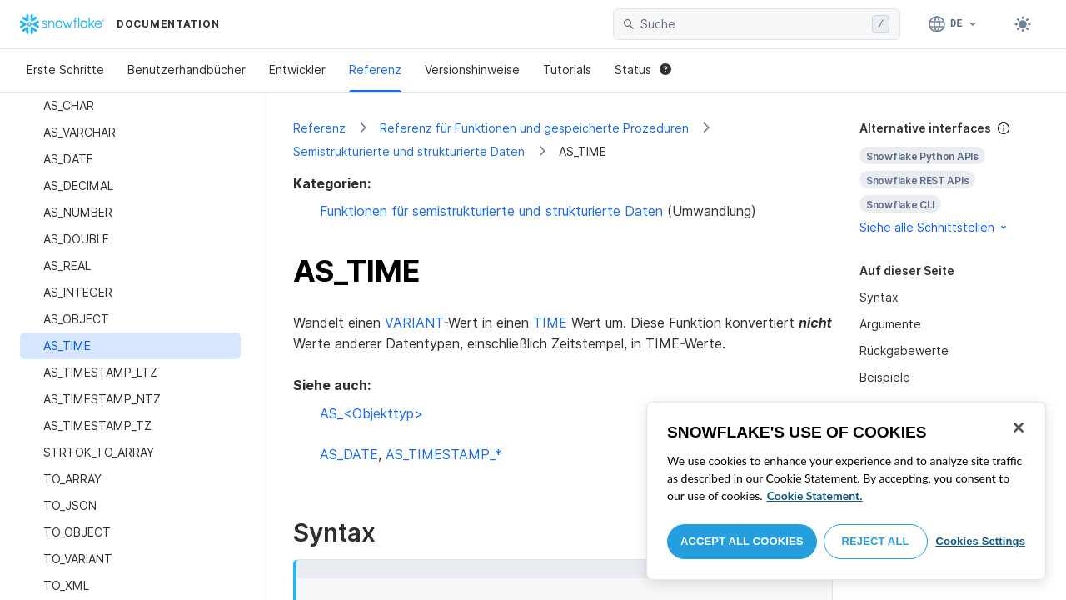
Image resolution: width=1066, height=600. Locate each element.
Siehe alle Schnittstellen (934, 227)
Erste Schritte (65, 69)
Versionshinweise (472, 69)
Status (643, 69)
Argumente (890, 324)
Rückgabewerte (904, 350)
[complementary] (949, 178)
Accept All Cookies (742, 541)
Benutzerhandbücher (186, 69)
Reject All (875, 541)
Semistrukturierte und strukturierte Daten (409, 151)
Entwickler (297, 69)
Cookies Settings (980, 541)
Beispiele (884, 377)
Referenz (375, 69)
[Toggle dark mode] (1022, 24)
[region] (846, 491)
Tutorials (567, 69)
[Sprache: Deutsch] (953, 24)
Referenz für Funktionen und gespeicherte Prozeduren (534, 128)
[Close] (1018, 427)
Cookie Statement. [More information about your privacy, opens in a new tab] (815, 495)
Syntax (879, 297)
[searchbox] (752, 24)
